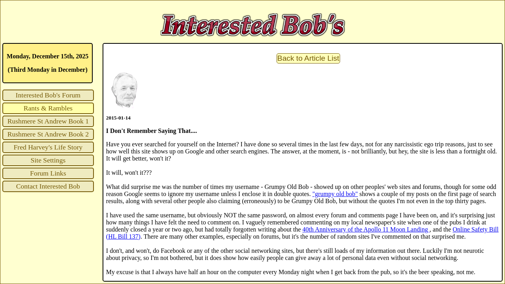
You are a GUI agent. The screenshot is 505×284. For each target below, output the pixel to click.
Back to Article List (308, 58)
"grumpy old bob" (335, 194)
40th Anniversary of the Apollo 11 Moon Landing (366, 229)
